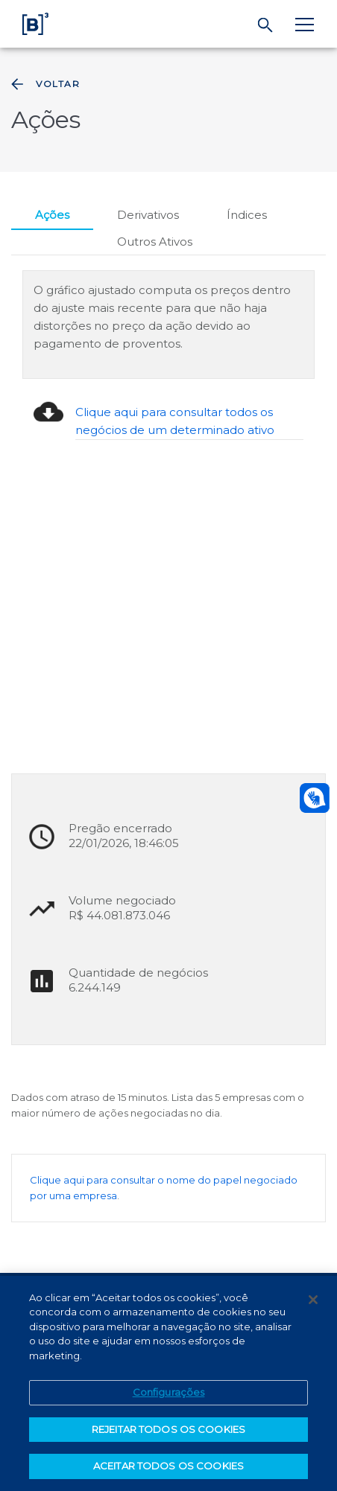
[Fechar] (313, 1299)
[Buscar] (266, 25)
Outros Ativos (154, 241)
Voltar (44, 84)
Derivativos (148, 215)
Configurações (169, 1392)
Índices (247, 215)
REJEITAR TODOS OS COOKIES (168, 1429)
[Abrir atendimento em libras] (315, 798)
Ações (52, 215)
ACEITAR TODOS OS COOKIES (168, 1466)
